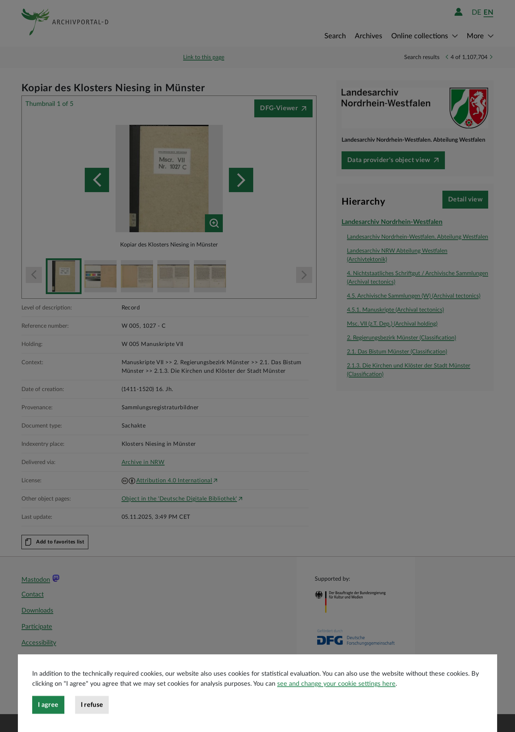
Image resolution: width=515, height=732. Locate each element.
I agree (48, 721)
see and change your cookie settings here (336, 700)
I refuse (92, 721)
